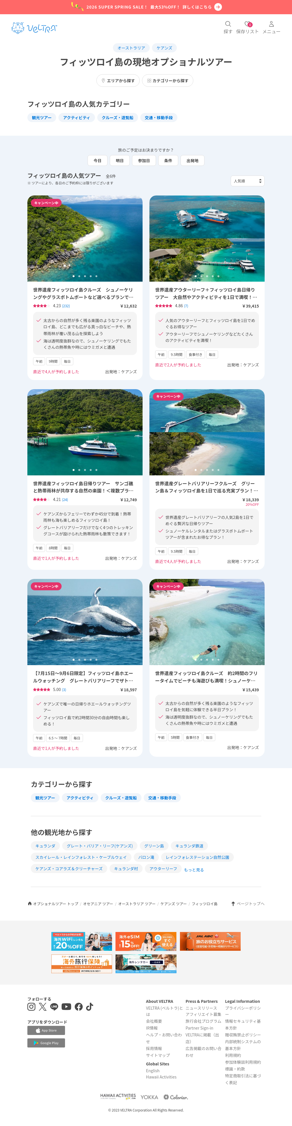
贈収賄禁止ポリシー (243, 1035)
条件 (168, 160)
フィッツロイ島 (205, 903)
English (153, 1070)
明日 (120, 160)
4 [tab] (91, 276)
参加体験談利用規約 (243, 1062)
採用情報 (154, 1048)
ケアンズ (164, 48)
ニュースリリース (201, 1008)
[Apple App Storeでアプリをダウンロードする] (46, 1030)
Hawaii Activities (161, 1077)
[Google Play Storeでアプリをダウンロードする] (46, 1043)
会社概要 (154, 1021)
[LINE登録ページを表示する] (54, 1007)
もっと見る (194, 870)
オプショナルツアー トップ (52, 903)
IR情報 (152, 1028)
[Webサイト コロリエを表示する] (176, 1097)
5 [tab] (96, 276)
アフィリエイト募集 (204, 1014)
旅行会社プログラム (204, 1021)
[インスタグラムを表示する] (31, 1007)
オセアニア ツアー (98, 903)
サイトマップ (158, 1055)
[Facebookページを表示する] (79, 1007)
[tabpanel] (85, 238)
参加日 (144, 160)
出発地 (192, 160)
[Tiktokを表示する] (89, 1007)
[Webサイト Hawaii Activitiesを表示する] (118, 1097)
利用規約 (233, 1055)
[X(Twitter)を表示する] (43, 1007)
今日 (98, 160)
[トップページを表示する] (34, 28)
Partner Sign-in (200, 1028)
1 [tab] (73, 276)
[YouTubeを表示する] (66, 1007)
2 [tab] (79, 276)
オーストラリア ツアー (136, 903)
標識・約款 (235, 1069)
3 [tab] (85, 276)
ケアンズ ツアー (174, 903)
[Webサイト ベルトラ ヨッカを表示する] (149, 1097)
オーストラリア (131, 48)
